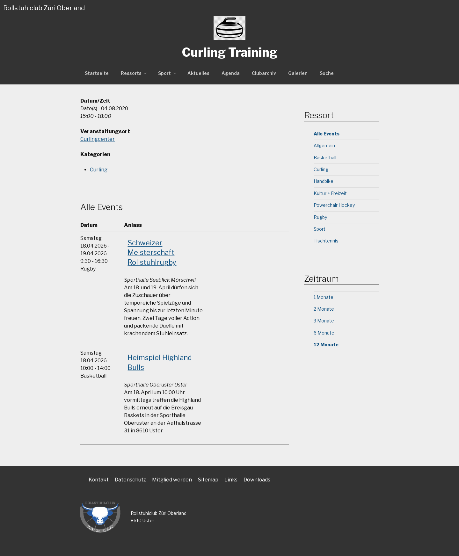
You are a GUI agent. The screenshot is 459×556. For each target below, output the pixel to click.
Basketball (325, 157)
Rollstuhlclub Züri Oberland (44, 8)
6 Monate (324, 333)
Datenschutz (130, 480)
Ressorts (134, 73)
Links (230, 480)
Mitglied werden (172, 480)
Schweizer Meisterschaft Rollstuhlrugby (151, 253)
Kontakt (99, 480)
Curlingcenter (97, 139)
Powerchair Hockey (334, 205)
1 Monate (323, 297)
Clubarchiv (264, 73)
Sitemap (208, 480)
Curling (98, 170)
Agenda (231, 73)
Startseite (97, 73)
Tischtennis (326, 240)
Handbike (323, 181)
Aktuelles (198, 73)
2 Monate (324, 309)
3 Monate (324, 320)
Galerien (298, 73)
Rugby (320, 217)
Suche (327, 73)
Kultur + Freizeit (330, 193)
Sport (167, 73)
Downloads (257, 480)
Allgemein (324, 145)
